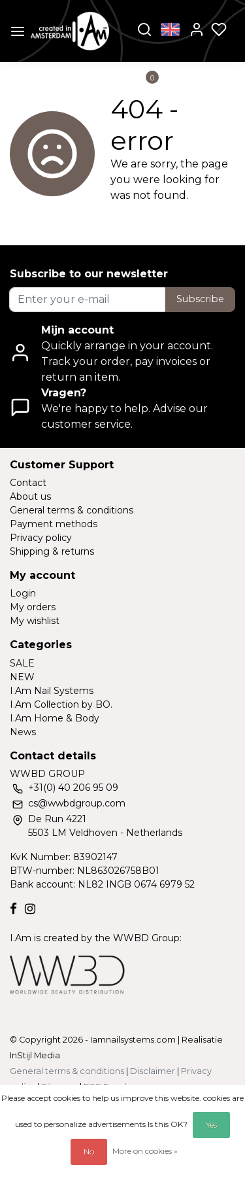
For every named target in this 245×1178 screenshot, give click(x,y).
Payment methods (53, 524)
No (89, 1151)
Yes (211, 1125)
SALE (22, 663)
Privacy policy (41, 538)
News (23, 732)
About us (30, 496)
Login (23, 593)
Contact (28, 483)
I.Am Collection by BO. (61, 704)
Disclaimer (152, 1071)
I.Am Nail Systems (51, 691)
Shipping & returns (52, 551)
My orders (33, 607)
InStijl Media (35, 1055)
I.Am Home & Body (54, 718)
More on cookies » (145, 1151)
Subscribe (200, 299)
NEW (22, 677)
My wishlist (34, 621)
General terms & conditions (71, 510)
